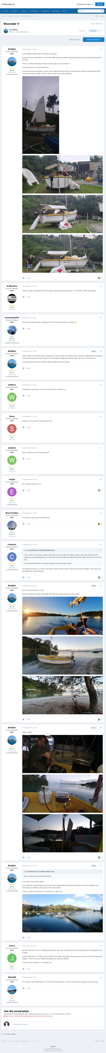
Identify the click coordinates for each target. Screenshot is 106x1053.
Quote (29, 278)
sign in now (49, 1014)
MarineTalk (24, 32)
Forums (5, 11)
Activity (15, 11)
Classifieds (45, 11)
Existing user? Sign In (85, 4)
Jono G (12, 946)
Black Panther (12, 513)
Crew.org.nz (8, 4)
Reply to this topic (93, 39)
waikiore (12, 385)
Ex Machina (12, 286)
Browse (24, 11)
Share (82, 31)
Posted (29, 49)
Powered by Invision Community (53, 1051)
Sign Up (99, 4)
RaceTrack (34, 11)
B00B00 (14, 30)
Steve (12, 416)
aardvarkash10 (12, 318)
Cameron (12, 544)
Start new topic (74, 39)
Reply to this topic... (20, 1024)
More (65, 11)
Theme (53, 1046)
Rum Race (56, 11)
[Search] (89, 11)
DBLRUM (12, 977)
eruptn (12, 479)
